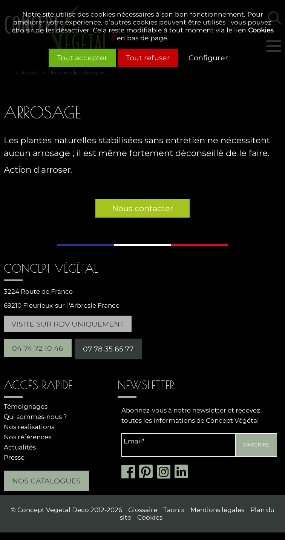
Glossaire (142, 510)
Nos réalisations (29, 427)
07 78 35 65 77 (108, 348)
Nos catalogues (46, 480)
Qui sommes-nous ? (35, 416)
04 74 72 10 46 (37, 348)
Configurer (208, 57)
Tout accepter (82, 57)
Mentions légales (217, 510)
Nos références (27, 437)
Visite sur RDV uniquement (67, 323)
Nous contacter (142, 208)
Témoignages (26, 406)
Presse (14, 457)
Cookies (260, 30)
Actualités (20, 447)
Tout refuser (148, 57)
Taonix (173, 510)
